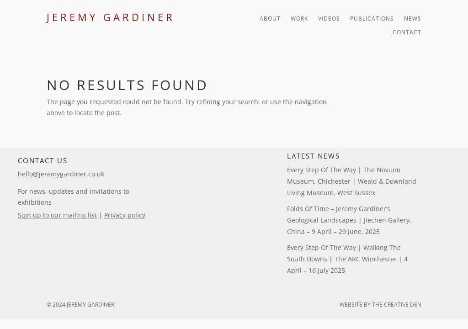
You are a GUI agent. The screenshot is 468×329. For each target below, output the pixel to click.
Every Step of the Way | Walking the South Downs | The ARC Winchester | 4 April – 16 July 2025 (347, 259)
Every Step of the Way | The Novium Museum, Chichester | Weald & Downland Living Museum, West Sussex (351, 181)
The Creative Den (396, 304)
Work (299, 19)
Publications (372, 19)
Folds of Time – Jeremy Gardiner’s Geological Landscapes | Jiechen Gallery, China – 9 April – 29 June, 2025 (349, 220)
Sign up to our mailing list (57, 215)
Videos (329, 19)
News (412, 19)
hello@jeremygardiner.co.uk (61, 174)
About (270, 19)
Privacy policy (124, 215)
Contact (407, 32)
